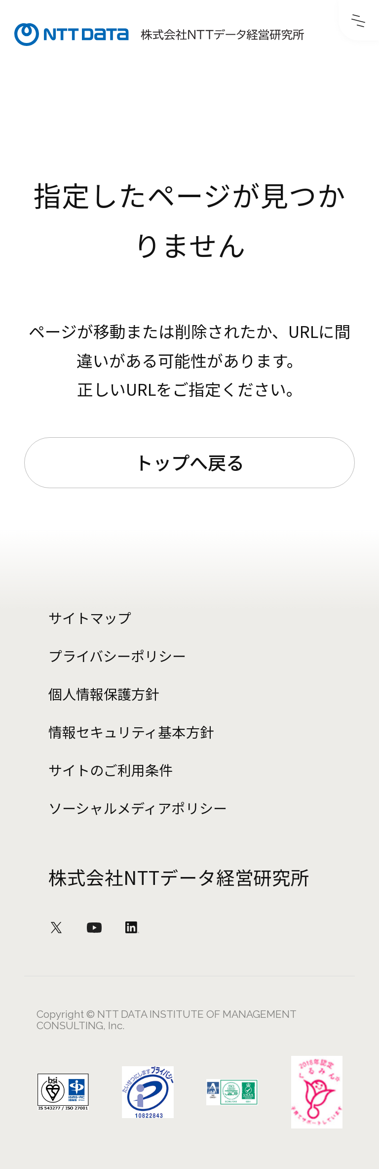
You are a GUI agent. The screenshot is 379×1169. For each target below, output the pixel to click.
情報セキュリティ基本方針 (130, 732)
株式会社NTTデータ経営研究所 (178, 877)
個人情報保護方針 (103, 694)
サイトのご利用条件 (110, 770)
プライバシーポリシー (117, 656)
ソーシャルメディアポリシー (137, 808)
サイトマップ (89, 617)
